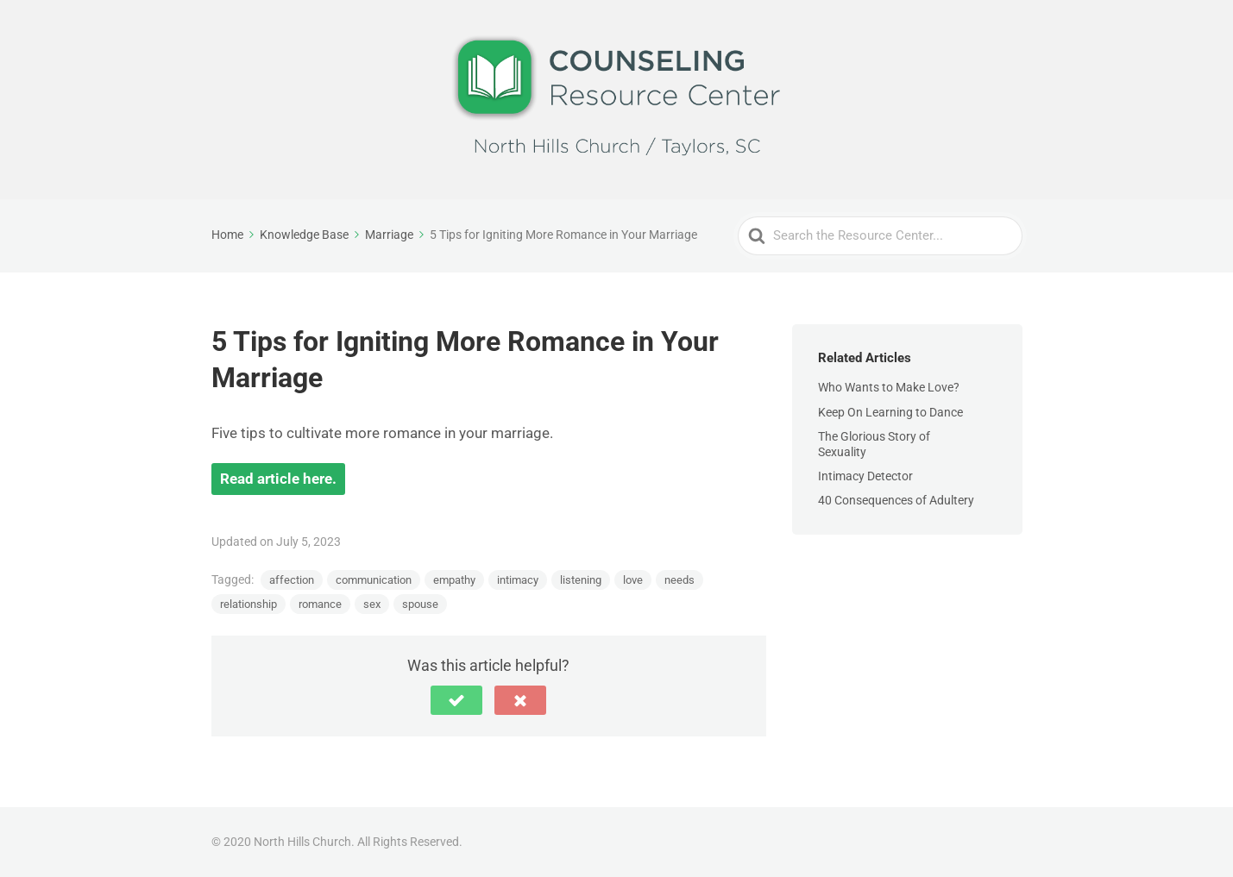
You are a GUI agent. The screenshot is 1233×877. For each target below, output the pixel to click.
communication (374, 579)
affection (291, 579)
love (633, 579)
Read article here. (278, 478)
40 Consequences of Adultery (896, 500)
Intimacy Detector (865, 476)
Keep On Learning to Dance (890, 412)
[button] (456, 700)
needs (679, 579)
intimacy (517, 579)
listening (580, 579)
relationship (248, 604)
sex (372, 604)
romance (320, 604)
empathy (454, 579)
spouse (420, 604)
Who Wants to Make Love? (888, 387)
